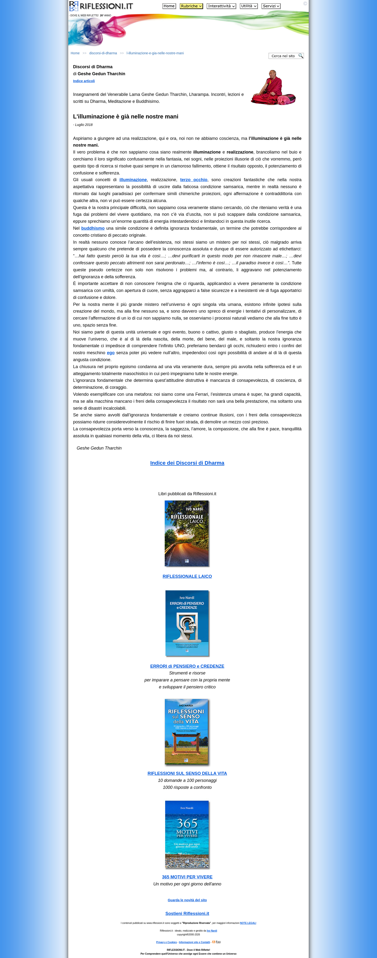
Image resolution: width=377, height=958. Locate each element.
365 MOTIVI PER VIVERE (187, 877)
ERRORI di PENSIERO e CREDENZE (187, 666)
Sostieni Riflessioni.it (187, 913)
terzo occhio (193, 179)
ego (111, 352)
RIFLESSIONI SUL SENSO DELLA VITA (187, 773)
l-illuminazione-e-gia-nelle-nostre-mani (155, 53)
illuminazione (133, 179)
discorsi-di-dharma (103, 53)
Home (75, 53)
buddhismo (93, 228)
